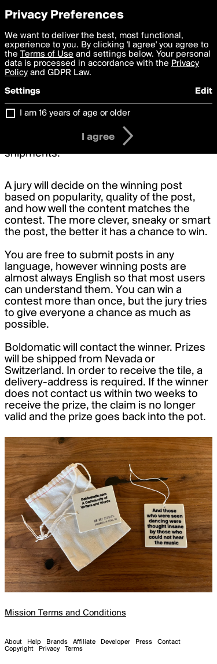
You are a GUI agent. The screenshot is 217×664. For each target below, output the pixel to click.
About (13, 642)
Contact (169, 642)
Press (143, 642)
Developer (115, 642)
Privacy (49, 649)
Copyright (19, 649)
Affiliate (84, 642)
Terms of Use (46, 54)
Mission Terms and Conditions (65, 613)
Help (34, 642)
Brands (57, 642)
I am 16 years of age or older (75, 113)
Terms (74, 649)
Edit (203, 91)
